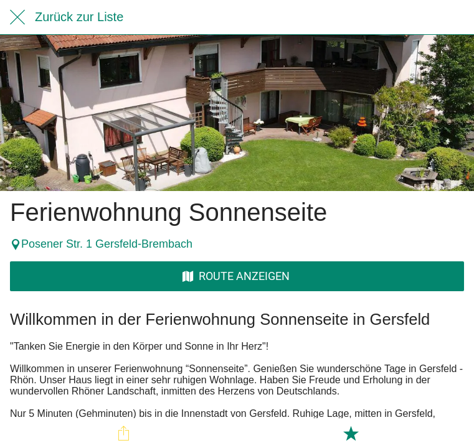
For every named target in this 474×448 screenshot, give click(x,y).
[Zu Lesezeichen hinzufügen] (351, 433)
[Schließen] (17, 17)
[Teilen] (123, 433)
